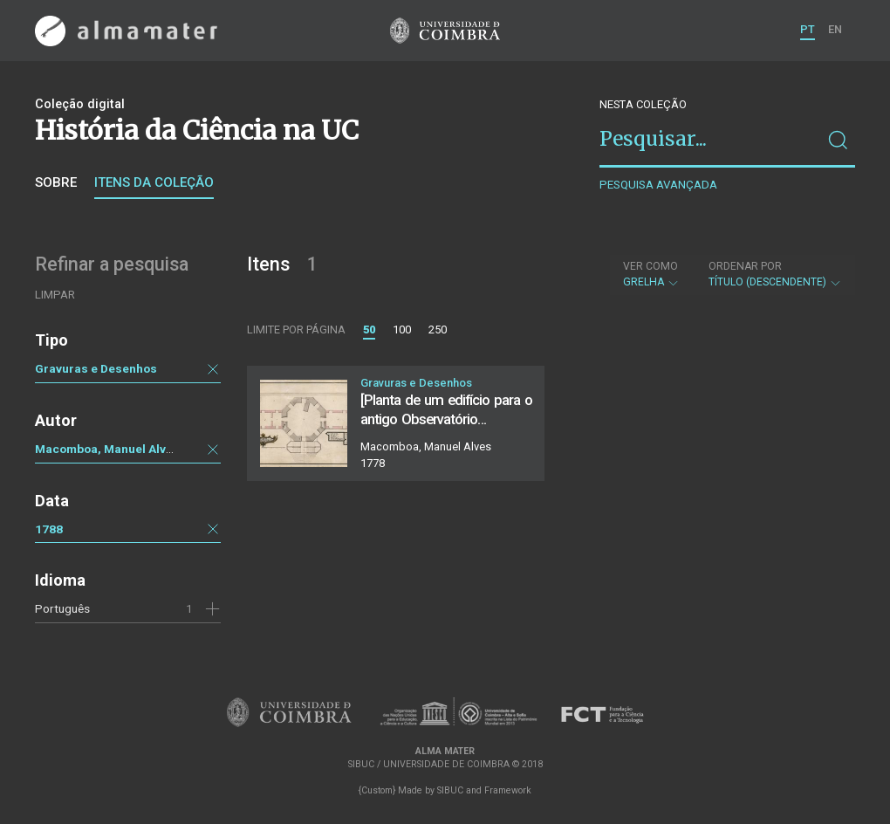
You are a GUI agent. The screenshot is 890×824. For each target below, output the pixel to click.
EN (835, 29)
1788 (49, 529)
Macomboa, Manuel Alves (107, 449)
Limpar (55, 294)
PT (807, 29)
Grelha (651, 274)
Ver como (650, 266)
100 (402, 329)
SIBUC (450, 790)
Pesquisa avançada (658, 184)
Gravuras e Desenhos (96, 368)
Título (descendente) (775, 274)
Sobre (56, 182)
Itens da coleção (154, 182)
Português (62, 608)
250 (437, 329)
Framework (507, 790)
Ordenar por (745, 266)
